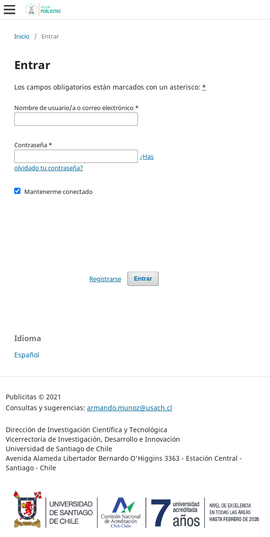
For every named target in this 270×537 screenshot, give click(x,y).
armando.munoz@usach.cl (129, 407)
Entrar (143, 278)
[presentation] (86, 229)
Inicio (21, 36)
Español (26, 354)
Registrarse (105, 278)
